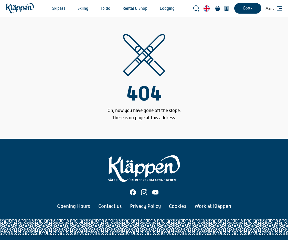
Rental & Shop (135, 8)
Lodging (167, 8)
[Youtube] (155, 192)
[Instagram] (144, 192)
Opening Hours (73, 206)
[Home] (20, 8)
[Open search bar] (196, 8)
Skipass (58, 8)
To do (105, 8)
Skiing (83, 8)
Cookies (177, 206)
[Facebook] (133, 192)
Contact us (110, 206)
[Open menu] (273, 8)
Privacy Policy (145, 206)
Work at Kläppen (213, 206)
